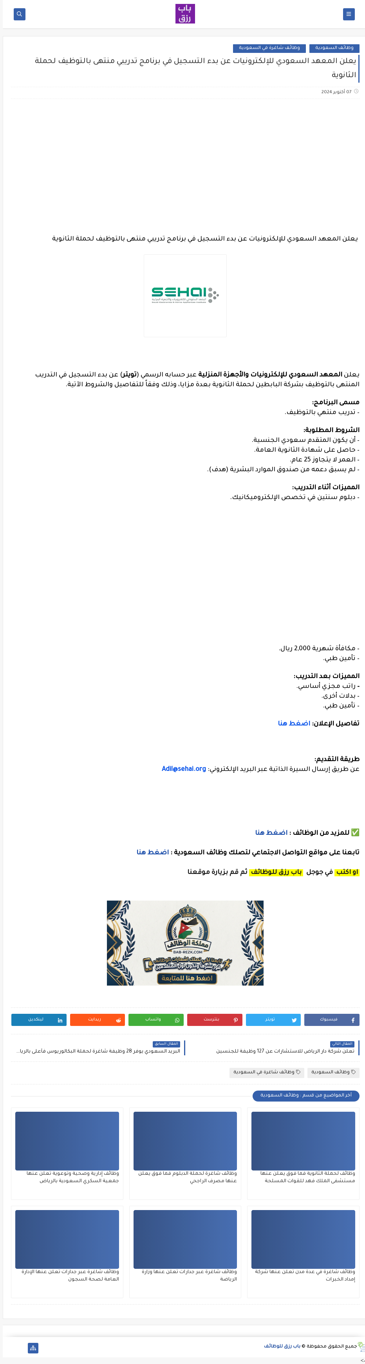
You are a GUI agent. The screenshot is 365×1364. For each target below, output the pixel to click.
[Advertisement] (182, 167)
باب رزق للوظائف (279, 1347)
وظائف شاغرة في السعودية (266, 48)
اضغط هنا (291, 724)
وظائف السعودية (332, 48)
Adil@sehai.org (181, 769)
